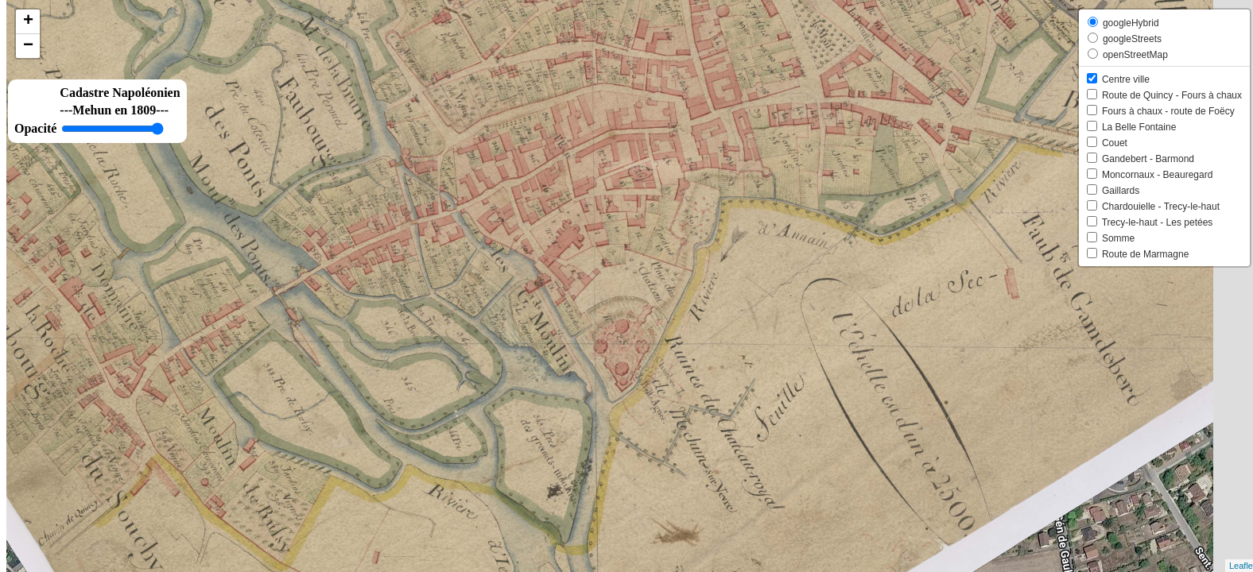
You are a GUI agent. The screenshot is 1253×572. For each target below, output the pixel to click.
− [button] (28, 46)
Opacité (35, 128)
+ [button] (28, 21)
